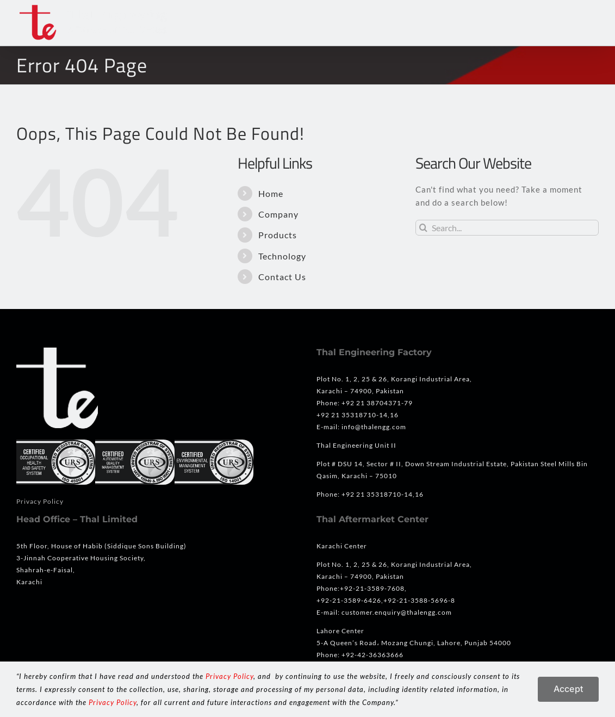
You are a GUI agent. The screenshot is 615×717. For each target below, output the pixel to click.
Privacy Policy (40, 501)
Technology (282, 256)
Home (270, 193)
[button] (578, 23)
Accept (568, 688)
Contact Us (282, 276)
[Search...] (507, 228)
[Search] (423, 228)
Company (278, 214)
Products (277, 235)
